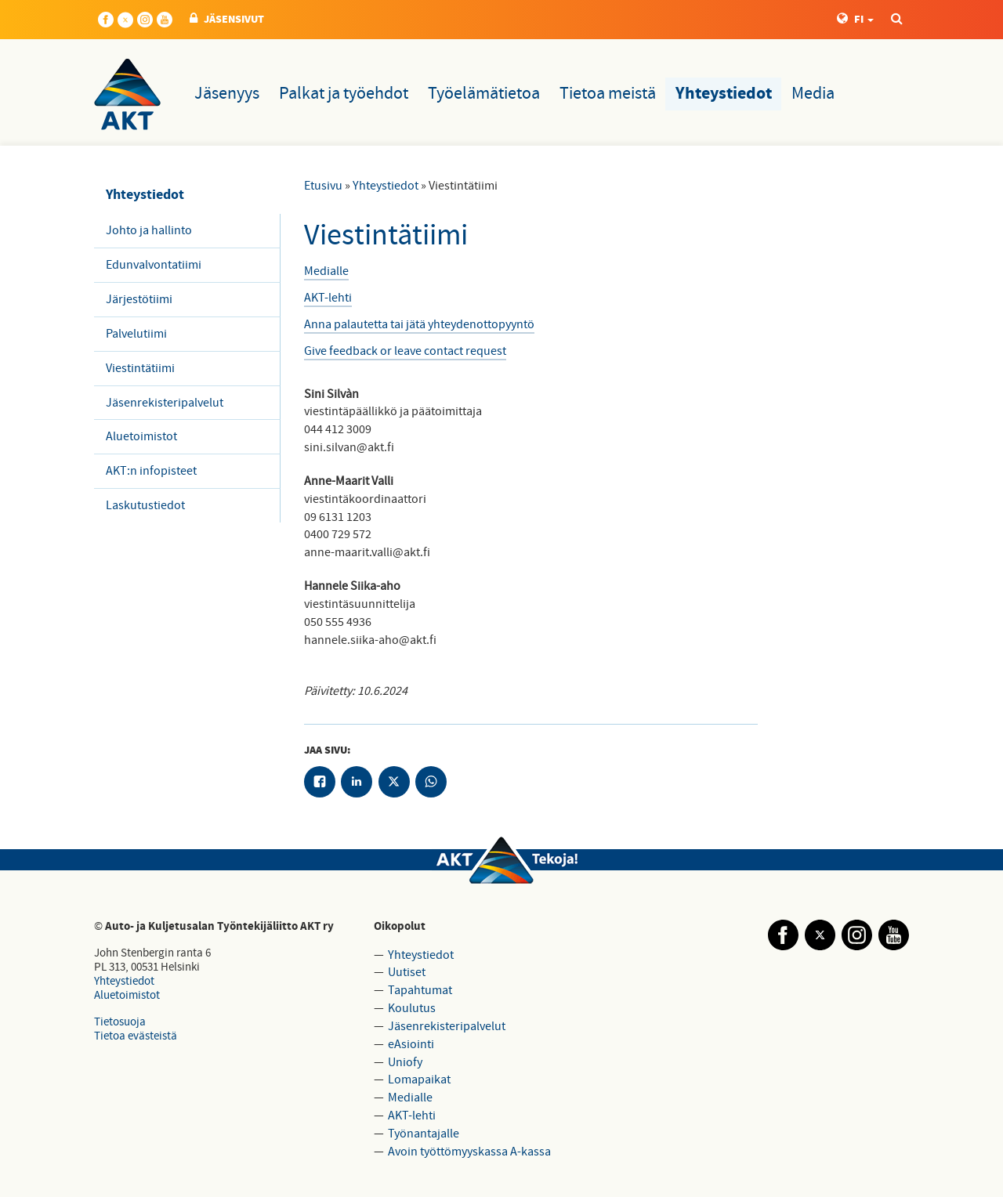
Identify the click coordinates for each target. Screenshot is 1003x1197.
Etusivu (323, 185)
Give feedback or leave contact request (405, 351)
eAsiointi (411, 1044)
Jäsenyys (226, 93)
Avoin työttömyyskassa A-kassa (469, 1151)
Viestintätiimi (140, 368)
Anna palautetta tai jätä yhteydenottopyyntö (419, 324)
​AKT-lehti (328, 298)
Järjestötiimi (139, 299)
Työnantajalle (423, 1133)
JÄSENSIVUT (227, 19)
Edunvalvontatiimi (153, 265)
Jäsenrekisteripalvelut (164, 402)
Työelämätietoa (484, 93)
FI (855, 19)
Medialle (326, 271)
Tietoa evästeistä (135, 1036)
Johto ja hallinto (149, 230)
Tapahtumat (420, 990)
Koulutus (412, 1008)
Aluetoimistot (141, 436)
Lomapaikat (419, 1079)
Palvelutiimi (136, 334)
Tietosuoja (120, 1021)
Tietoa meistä (607, 93)
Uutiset (406, 972)
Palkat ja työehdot (343, 93)
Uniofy (405, 1062)
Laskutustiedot (145, 505)
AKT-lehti (412, 1115)
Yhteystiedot (723, 94)
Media (813, 93)
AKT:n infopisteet (151, 471)
